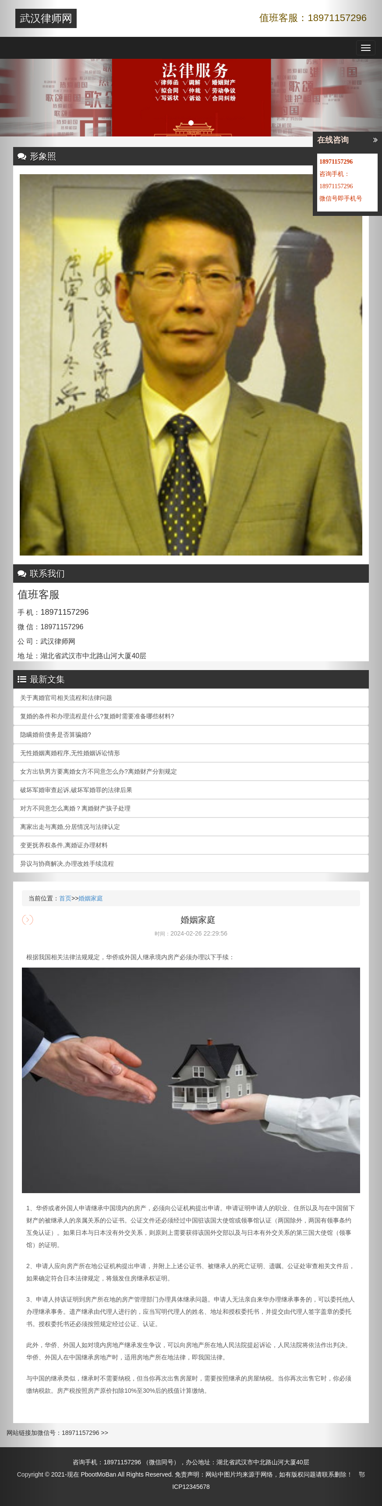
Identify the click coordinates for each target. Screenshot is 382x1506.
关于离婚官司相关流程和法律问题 (66, 697)
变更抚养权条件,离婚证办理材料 (64, 845)
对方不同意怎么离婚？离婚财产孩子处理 (75, 808)
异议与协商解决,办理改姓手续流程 (67, 863)
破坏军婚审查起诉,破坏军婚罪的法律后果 (76, 789)
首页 (65, 898)
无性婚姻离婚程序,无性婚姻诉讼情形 (70, 753)
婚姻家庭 (90, 898)
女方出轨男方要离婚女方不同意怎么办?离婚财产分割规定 (98, 771)
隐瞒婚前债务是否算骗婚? (55, 734)
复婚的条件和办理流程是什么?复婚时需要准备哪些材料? (97, 716)
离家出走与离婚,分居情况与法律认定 (70, 826)
